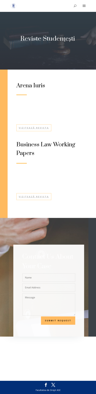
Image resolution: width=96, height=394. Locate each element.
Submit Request (60, 320)
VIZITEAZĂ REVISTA (34, 196)
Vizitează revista (34, 127)
